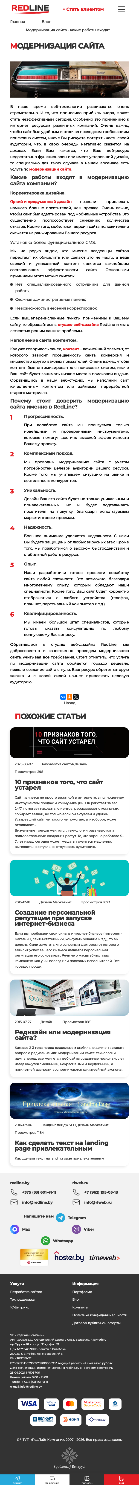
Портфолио (82, 1292)
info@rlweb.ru (98, 1202)
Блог (76, 1299)
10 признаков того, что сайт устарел (59, 784)
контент (71, 349)
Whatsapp (63, 1241)
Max (26, 1229)
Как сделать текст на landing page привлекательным (61, 1145)
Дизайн (81, 764)
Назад (69, 703)
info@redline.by (37, 1202)
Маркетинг (62, 902)
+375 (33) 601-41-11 (39, 1192)
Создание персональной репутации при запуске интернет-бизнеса (55, 918)
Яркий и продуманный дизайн (41, 202)
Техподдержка (22, 1299)
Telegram (77, 1218)
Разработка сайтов (58, 764)
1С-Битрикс (19, 1307)
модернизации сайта (50, 169)
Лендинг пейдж (54, 1125)
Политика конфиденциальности (99, 1315)
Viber (89, 1229)
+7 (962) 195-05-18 (101, 1192)
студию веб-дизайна (78, 325)
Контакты (80, 1307)
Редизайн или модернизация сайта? (62, 1035)
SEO (72, 1125)
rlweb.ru (80, 1183)
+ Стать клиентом (83, 9)
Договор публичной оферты (96, 1323)
